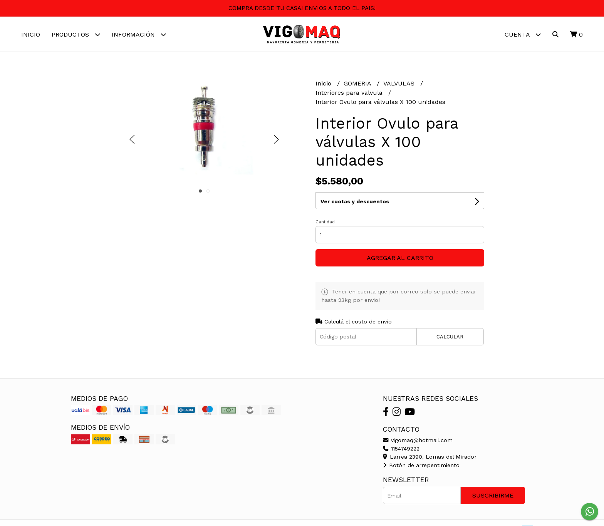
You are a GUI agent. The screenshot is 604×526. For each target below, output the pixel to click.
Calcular (449, 337)
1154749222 (401, 449)
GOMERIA (358, 83)
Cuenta (523, 34)
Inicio (30, 34)
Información (139, 34)
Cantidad (325, 221)
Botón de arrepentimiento (421, 465)
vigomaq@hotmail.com (418, 440)
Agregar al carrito (400, 257)
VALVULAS (399, 83)
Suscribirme (492, 495)
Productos (76, 34)
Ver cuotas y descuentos (354, 201)
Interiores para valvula (349, 92)
